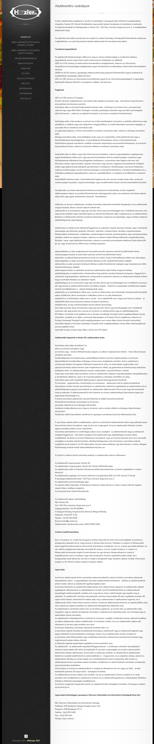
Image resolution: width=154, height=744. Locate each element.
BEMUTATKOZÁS (25, 64)
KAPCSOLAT (25, 99)
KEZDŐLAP (25, 37)
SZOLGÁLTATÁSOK (25, 79)
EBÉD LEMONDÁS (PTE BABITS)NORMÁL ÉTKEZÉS (26, 44)
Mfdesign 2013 (33, 741)
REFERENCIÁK (25, 89)
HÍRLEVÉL (25, 84)
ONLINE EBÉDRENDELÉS (26, 59)
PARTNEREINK (25, 94)
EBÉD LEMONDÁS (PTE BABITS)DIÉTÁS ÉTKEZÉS (26, 52)
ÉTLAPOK (25, 74)
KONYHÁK (25, 69)
